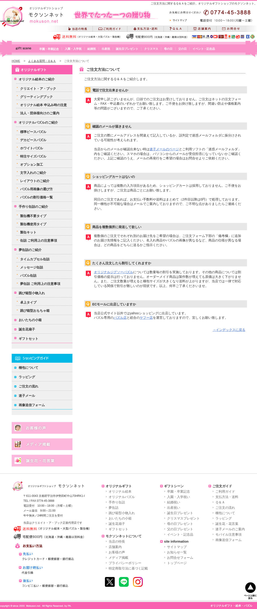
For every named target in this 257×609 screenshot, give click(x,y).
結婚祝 (91, 48)
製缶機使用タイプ (33, 224)
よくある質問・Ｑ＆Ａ (42, 61)
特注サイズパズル (33, 156)
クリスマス (151, 48)
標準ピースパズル (33, 132)
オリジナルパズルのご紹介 (38, 122)
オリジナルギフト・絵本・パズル (231, 605)
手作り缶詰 (117, 502)
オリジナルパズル (122, 497)
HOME (16, 61)
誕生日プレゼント (127, 48)
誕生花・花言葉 (226, 524)
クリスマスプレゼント (183, 518)
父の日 (182, 48)
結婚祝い (173, 502)
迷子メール (27, 396)
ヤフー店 (146, 317)
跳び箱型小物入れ (32, 293)
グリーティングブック (36, 97)
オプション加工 (31, 164)
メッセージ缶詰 (31, 267)
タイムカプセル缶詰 (35, 259)
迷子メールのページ (164, 149)
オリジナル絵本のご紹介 (37, 79)
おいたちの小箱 (30, 320)
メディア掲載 (118, 557)
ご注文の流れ (28, 386)
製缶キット (28, 232)
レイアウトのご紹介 (35, 181)
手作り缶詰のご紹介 (33, 206)
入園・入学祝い (178, 497)
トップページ (177, 563)
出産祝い (173, 507)
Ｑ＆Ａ (220, 502)
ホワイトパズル (31, 148)
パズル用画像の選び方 (36, 189)
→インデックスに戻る (229, 330)
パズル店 (120, 317)
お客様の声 (117, 552)
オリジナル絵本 (120, 491)
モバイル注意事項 (228, 534)
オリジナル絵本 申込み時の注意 (43, 105)
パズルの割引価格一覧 (36, 197)
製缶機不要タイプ (33, 216)
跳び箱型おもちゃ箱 (35, 310)
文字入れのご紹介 (33, 173)
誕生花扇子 (27, 329)
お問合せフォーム (180, 557)
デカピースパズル (33, 140)
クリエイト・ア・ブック (38, 88)
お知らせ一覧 (177, 552)
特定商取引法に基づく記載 (128, 568)
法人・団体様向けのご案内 (39, 113)
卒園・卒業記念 (49, 49)
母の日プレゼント (180, 524)
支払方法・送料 (226, 497)
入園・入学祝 (73, 48)
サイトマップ (177, 547)
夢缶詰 (113, 507)
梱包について (28, 367)
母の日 (168, 48)
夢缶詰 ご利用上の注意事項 (40, 284)
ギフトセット (28, 338)
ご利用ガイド (225, 491)
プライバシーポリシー (125, 563)
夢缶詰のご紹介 (30, 250)
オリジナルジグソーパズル (113, 272)
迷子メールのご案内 (230, 529)
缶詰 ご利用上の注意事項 (38, 240)
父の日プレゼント (180, 529)
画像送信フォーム (32, 405)
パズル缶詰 (28, 275)
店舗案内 (115, 547)
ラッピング (27, 377)
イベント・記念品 (204, 48)
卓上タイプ (28, 302)
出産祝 (106, 48)
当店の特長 (117, 541)
